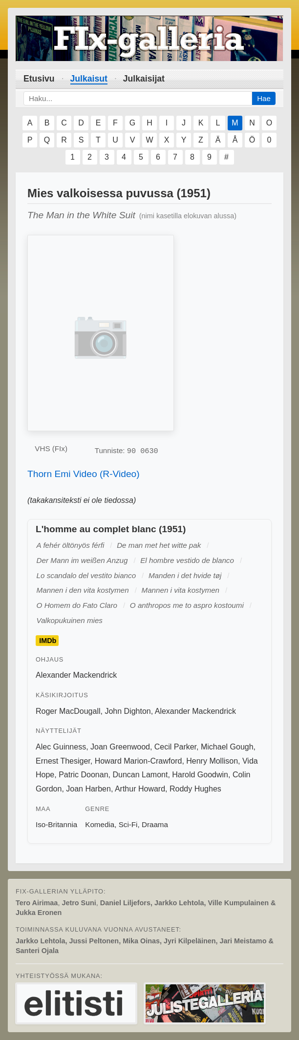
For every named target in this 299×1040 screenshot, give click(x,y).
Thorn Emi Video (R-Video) (83, 474)
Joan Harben (88, 789)
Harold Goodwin (200, 774)
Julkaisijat (144, 78)
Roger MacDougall (68, 711)
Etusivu (39, 78)
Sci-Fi (128, 824)
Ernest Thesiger (63, 761)
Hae (264, 98)
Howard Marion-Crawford (138, 761)
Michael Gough (227, 747)
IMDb (47, 641)
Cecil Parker (175, 747)
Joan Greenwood (120, 747)
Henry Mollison (212, 761)
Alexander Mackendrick (76, 675)
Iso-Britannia (56, 824)
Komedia (99, 824)
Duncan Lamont (140, 774)
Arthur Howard (140, 789)
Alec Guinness (61, 747)
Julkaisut (88, 78)
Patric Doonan (83, 774)
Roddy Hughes (195, 789)
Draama (155, 824)
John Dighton (127, 711)
